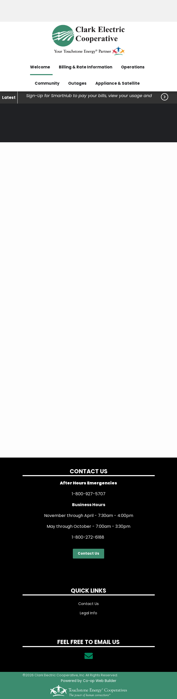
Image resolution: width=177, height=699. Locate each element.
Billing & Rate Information (85, 67)
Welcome (40, 67)
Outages (77, 83)
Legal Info (88, 613)
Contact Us (88, 553)
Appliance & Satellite (117, 83)
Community (47, 83)
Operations (133, 67)
